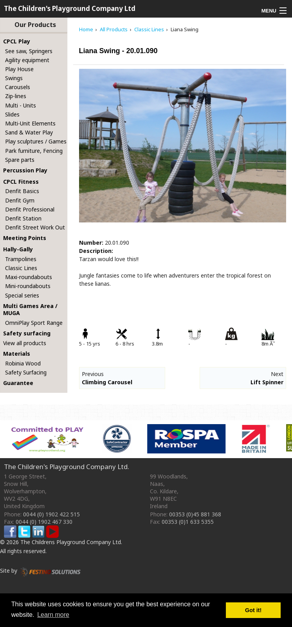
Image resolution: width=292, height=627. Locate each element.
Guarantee (18, 383)
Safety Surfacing (26, 372)
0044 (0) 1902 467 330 (44, 521)
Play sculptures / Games (36, 141)
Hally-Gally (18, 249)
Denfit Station (23, 218)
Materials (16, 353)
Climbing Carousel (107, 382)
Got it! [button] (253, 610)
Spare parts (19, 159)
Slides (12, 114)
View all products (24, 343)
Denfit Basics (22, 191)
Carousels (17, 87)
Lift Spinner (267, 382)
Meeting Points (24, 238)
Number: (91, 242)
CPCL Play (16, 41)
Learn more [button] (53, 614)
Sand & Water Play (29, 132)
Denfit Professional (29, 209)
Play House (19, 69)
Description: (96, 250)
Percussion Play (25, 170)
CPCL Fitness (21, 181)
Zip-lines (15, 96)
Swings (14, 78)
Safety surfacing (26, 333)
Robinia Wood (23, 363)
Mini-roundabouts (27, 286)
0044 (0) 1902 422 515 (51, 514)
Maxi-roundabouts (28, 277)
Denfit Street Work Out (35, 227)
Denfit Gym (19, 200)
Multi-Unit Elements (30, 123)
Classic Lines (21, 268)
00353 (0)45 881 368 (195, 514)
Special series (22, 295)
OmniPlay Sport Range (34, 322)
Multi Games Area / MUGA (30, 309)
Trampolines (20, 259)
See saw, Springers (28, 51)
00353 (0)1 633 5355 (188, 521)
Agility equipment (27, 60)
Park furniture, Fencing (34, 150)
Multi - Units (20, 105)
